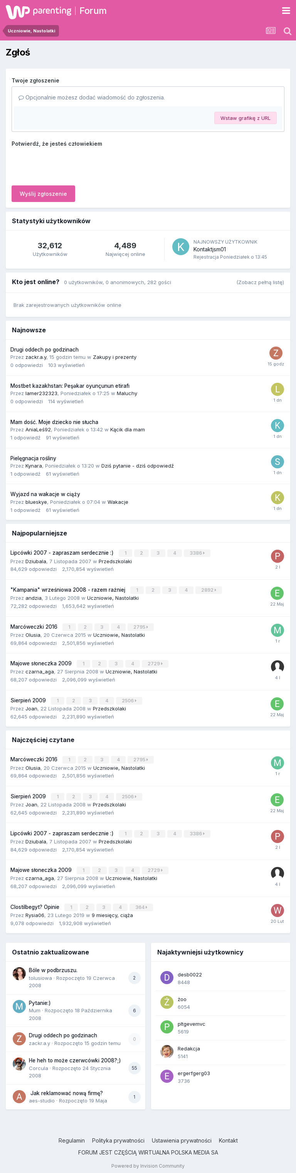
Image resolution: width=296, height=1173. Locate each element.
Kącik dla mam (127, 429)
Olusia (32, 633)
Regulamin (72, 1136)
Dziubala (35, 560)
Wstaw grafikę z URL (245, 118)
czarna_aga (39, 669)
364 (142, 903)
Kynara (33, 466)
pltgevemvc (191, 1019)
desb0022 (190, 970)
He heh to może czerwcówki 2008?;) (75, 1056)
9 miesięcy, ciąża (112, 910)
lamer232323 (41, 393)
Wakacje (118, 502)
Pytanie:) (40, 998)
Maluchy (127, 393)
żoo (182, 994)
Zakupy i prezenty (114, 357)
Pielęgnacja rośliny (33, 458)
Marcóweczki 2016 (34, 626)
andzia (33, 597)
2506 (129, 699)
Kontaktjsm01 (209, 249)
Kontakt (228, 1136)
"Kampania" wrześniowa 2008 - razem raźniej (68, 589)
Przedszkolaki (115, 560)
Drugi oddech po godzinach (44, 350)
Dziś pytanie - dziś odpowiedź (137, 466)
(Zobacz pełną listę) (260, 282)
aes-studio (42, 1096)
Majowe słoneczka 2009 (41, 662)
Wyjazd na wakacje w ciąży (45, 494)
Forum (93, 10)
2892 (209, 589)
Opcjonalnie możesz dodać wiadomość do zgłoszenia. (91, 97)
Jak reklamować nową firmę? (66, 1088)
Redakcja (189, 1044)
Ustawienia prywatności (182, 1136)
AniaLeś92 (38, 429)
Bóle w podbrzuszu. (53, 966)
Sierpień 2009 (28, 698)
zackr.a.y (35, 357)
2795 (141, 626)
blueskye (36, 502)
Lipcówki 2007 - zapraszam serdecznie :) (62, 553)
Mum (34, 1006)
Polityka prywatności (118, 1136)
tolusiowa (40, 973)
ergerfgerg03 (194, 1068)
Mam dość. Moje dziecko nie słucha (54, 422)
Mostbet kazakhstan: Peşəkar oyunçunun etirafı (70, 386)
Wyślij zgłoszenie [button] (43, 193)
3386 (197, 553)
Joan (31, 706)
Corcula (38, 1063)
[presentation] (70, 165)
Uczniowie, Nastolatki (113, 597)
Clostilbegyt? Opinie (35, 903)
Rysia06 (34, 910)
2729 (155, 662)
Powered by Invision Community (148, 1161)
